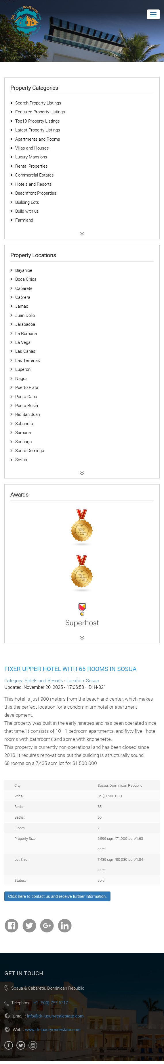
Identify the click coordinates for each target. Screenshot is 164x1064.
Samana (23, 432)
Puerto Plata (26, 387)
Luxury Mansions (31, 157)
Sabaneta (24, 423)
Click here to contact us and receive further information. (57, 896)
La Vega (22, 342)
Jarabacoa (25, 324)
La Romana (26, 333)
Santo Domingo (29, 450)
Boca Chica (26, 279)
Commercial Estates (34, 175)
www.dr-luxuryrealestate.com (53, 1029)
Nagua (21, 378)
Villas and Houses (32, 148)
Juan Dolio (25, 315)
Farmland (24, 220)
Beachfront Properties (35, 193)
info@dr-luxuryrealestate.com (55, 1015)
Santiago (23, 441)
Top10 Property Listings (37, 121)
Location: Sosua (82, 680)
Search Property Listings (38, 103)
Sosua (21, 459)
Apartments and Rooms (37, 139)
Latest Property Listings (37, 130)
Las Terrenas (27, 360)
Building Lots (27, 202)
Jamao (21, 306)
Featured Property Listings (40, 112)
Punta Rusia (26, 405)
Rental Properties (31, 166)
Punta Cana (26, 396)
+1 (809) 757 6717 (51, 1002)
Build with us (27, 211)
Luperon (22, 369)
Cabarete (24, 288)
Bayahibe (23, 270)
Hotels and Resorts (33, 184)
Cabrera (22, 297)
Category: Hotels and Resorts (33, 680)
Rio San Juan (27, 414)
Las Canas (25, 351)
